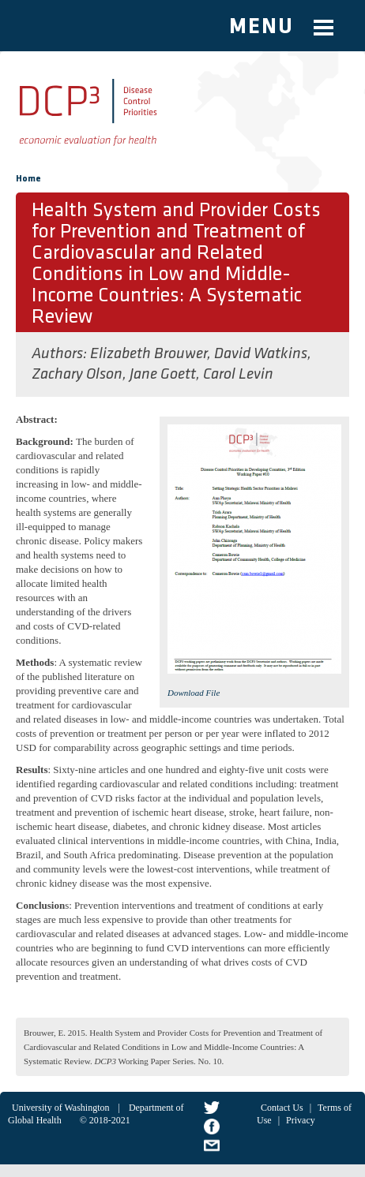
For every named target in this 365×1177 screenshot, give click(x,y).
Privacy (300, 1120)
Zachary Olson (77, 375)
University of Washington (60, 1107)
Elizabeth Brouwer (148, 354)
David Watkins (260, 354)
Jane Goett (163, 375)
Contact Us (282, 1107)
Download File (193, 692)
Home (28, 179)
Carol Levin (238, 375)
